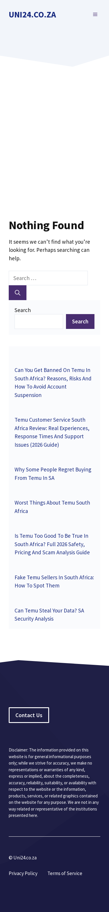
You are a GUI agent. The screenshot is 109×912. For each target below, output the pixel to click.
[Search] (17, 292)
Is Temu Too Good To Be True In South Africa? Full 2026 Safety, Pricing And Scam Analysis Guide (52, 544)
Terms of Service (64, 873)
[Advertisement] (54, 132)
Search (23, 310)
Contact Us (28, 715)
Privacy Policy (23, 873)
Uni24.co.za (32, 14)
